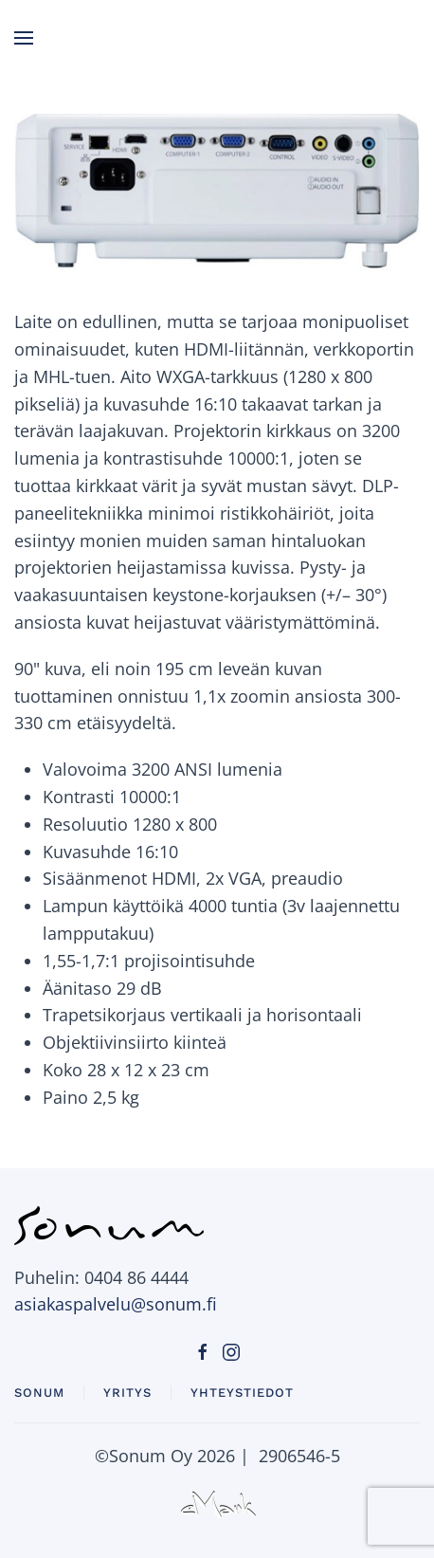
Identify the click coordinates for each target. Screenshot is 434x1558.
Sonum (39, 1392)
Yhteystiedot (242, 1392)
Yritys (127, 1392)
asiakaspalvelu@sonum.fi (115, 1303)
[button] (23, 38)
